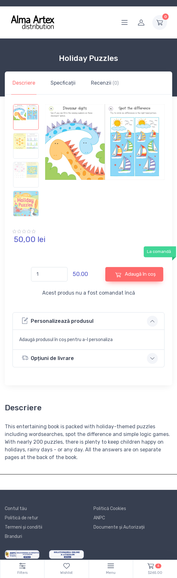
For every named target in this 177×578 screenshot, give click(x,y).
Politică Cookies (109, 508)
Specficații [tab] (63, 83)
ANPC (99, 518)
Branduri (13, 536)
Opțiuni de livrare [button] (48, 358)
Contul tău (16, 508)
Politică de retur (21, 518)
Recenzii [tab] (105, 83)
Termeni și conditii (23, 527)
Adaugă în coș (135, 274)
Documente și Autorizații (119, 527)
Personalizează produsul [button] (57, 320)
